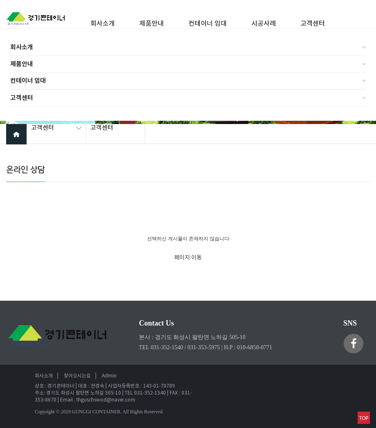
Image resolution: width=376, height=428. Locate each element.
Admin (109, 376)
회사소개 (21, 47)
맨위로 (364, 418)
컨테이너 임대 (28, 80)
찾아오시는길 (77, 376)
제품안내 (21, 64)
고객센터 (21, 98)
